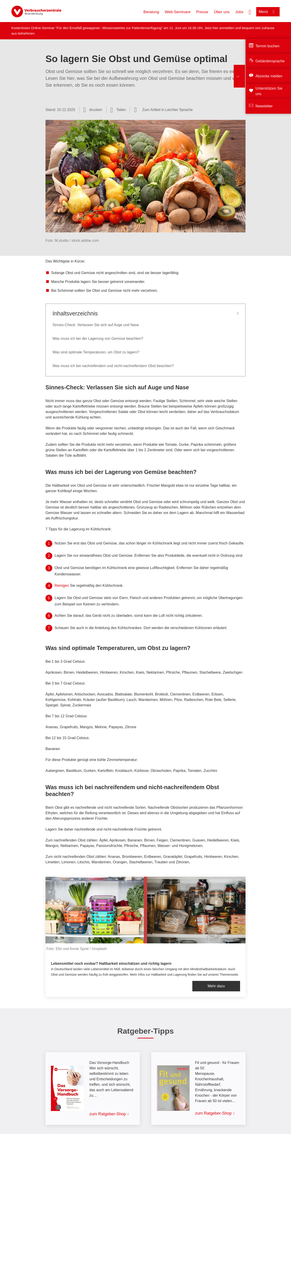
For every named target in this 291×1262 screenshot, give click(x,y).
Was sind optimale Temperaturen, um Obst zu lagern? (96, 352)
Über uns (222, 12)
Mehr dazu (216, 986)
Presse (202, 12)
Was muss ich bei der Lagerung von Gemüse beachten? (98, 338)
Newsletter (264, 106)
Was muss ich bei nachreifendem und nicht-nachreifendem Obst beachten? (113, 366)
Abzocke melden (269, 76)
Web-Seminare (178, 12)
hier (216, 28)
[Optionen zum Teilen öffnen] (118, 110)
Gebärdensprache (270, 61)
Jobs (239, 12)
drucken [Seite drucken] (95, 110)
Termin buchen (267, 46)
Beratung (151, 12)
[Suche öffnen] (250, 12)
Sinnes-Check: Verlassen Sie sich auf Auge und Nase (96, 325)
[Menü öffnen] (268, 11)
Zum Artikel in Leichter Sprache (167, 110)
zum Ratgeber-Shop (107, 1114)
